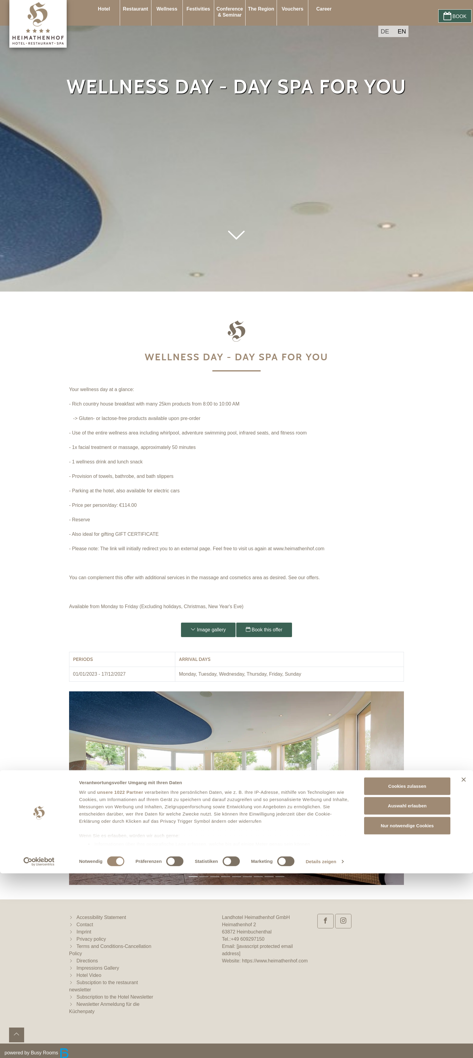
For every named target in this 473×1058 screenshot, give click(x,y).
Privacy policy (91, 939)
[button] (236, 251)
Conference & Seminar (229, 11)
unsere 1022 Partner (120, 976)
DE (385, 31)
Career (324, 8)
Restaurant (135, 8)
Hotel (104, 8)
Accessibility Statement (101, 917)
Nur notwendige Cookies (407, 1010)
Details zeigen (321, 1046)
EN (402, 31)
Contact (84, 924)
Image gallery (208, 629)
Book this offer (264, 629)
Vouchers (292, 8)
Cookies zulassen (407, 970)
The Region (261, 8)
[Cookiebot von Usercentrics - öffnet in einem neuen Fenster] (39, 1046)
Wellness (167, 8)
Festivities (198, 8)
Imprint (83, 931)
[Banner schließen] (464, 964)
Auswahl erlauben (407, 990)
